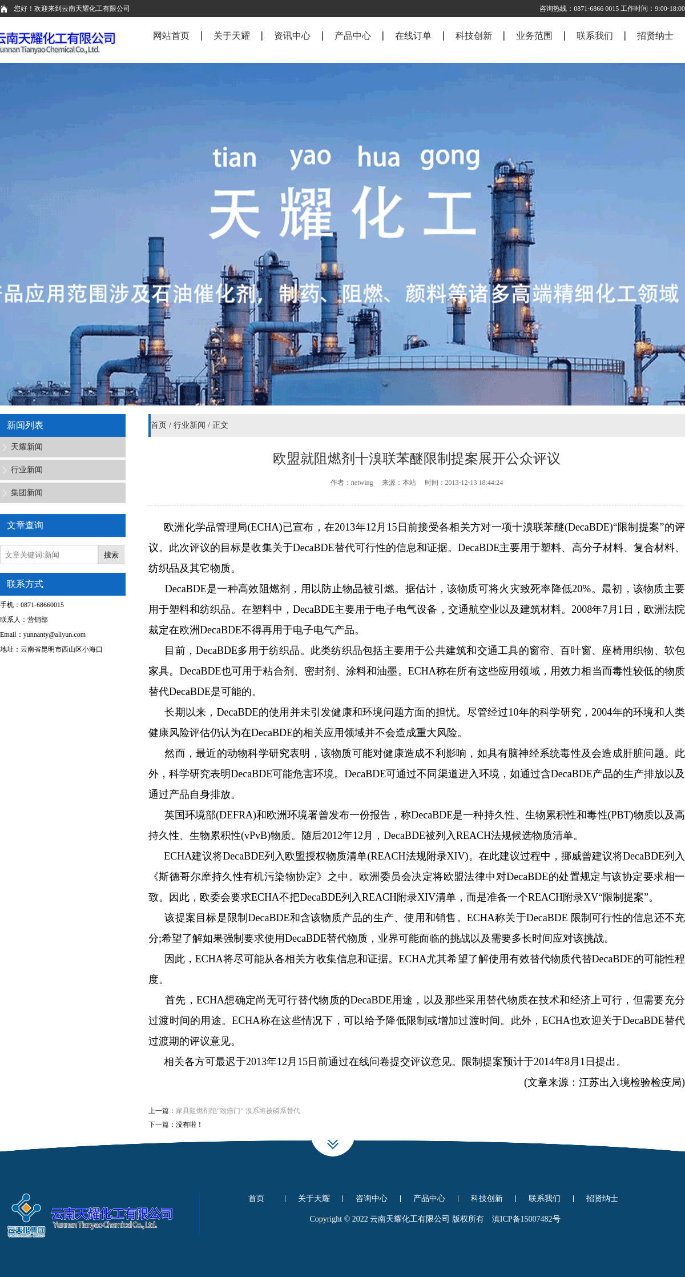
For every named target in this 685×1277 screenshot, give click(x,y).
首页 (159, 425)
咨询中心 (372, 1198)
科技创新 (487, 1198)
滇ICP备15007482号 (526, 1219)
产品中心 (429, 1198)
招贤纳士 (602, 1198)
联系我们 (545, 1198)
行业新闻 (190, 425)
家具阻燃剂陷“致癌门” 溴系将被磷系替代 (238, 1111)
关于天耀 (314, 1198)
